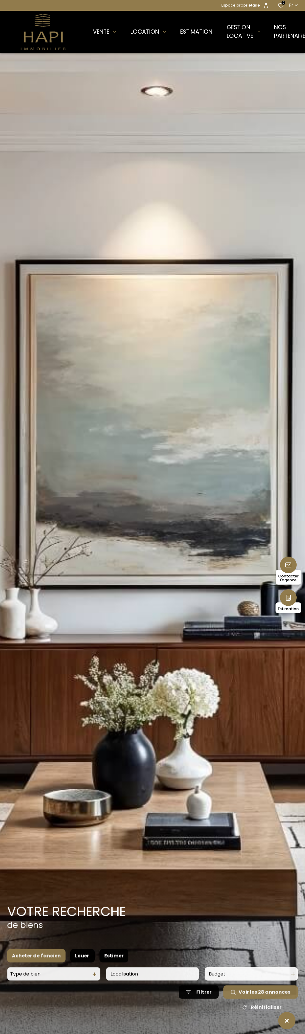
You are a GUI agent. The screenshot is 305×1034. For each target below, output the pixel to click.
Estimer (114, 971)
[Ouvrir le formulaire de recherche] (199, 1007)
